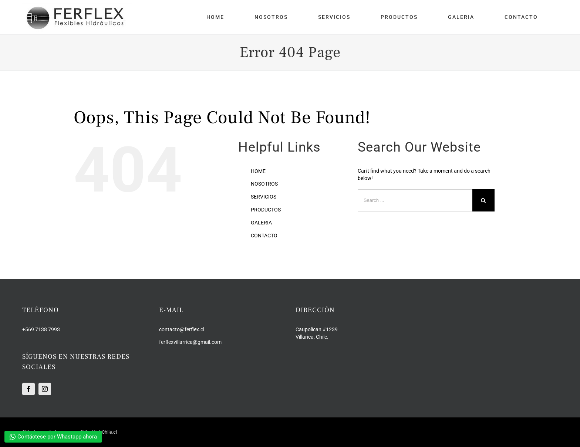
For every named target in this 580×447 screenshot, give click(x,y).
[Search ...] (415, 200)
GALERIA (261, 223)
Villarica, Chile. (312, 337)
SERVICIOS (263, 197)
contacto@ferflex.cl (181, 329)
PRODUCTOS (266, 210)
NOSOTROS (264, 184)
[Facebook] (28, 389)
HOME (258, 171)
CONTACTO (264, 235)
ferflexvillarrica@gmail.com (190, 342)
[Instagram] (44, 389)
